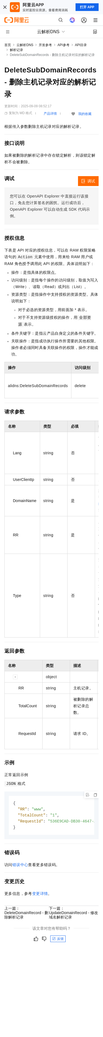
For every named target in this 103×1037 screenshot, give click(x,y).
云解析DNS (24, 45)
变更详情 (40, 895)
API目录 (81, 45)
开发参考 (45, 45)
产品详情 (50, 113)
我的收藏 (84, 114)
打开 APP (87, 7)
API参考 (63, 45)
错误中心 (20, 866)
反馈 (58, 940)
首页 (7, 45)
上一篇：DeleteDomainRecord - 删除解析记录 (26, 914)
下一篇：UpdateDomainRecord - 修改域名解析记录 (73, 914)
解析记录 (16, 50)
